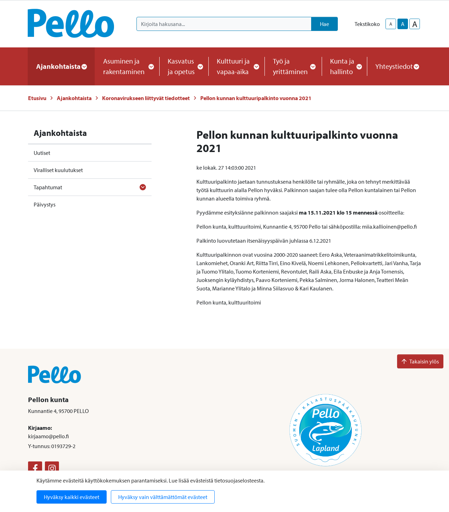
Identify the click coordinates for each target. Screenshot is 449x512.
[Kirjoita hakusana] (223, 24)
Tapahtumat (48, 187)
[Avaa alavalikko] (143, 187)
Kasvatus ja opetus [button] (184, 66)
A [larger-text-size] (414, 24)
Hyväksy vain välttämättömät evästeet (162, 496)
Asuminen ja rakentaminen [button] (127, 66)
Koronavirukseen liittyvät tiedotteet (146, 97)
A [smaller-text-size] (390, 24)
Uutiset (42, 152)
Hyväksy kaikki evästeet (71, 496)
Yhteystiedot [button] (396, 66)
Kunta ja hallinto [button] (344, 66)
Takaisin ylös (420, 361)
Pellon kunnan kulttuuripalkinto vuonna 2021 (255, 97)
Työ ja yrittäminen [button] (293, 66)
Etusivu (37, 97)
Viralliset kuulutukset (58, 169)
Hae (324, 23)
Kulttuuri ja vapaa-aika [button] (236, 66)
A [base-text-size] (402, 23)
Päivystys (44, 204)
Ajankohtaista (74, 97)
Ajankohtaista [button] (61, 66)
